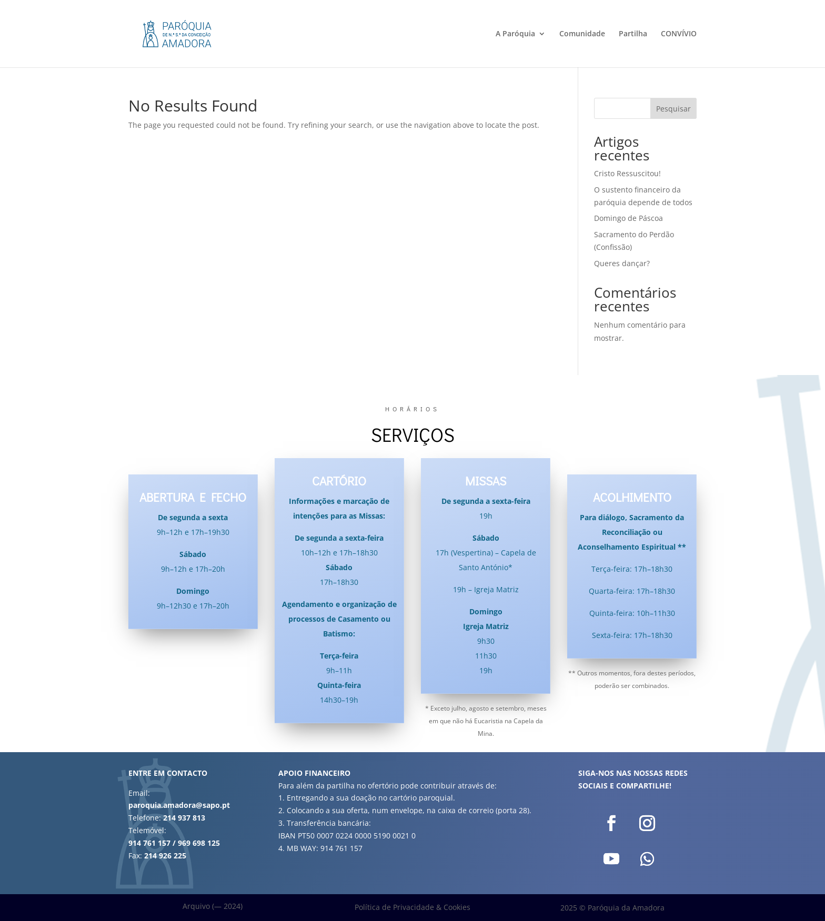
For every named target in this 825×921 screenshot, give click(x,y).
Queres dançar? (622, 263)
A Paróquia (515, 34)
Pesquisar (673, 109)
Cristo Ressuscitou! (627, 173)
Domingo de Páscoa (628, 218)
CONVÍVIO (679, 34)
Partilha (633, 34)
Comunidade (582, 34)
